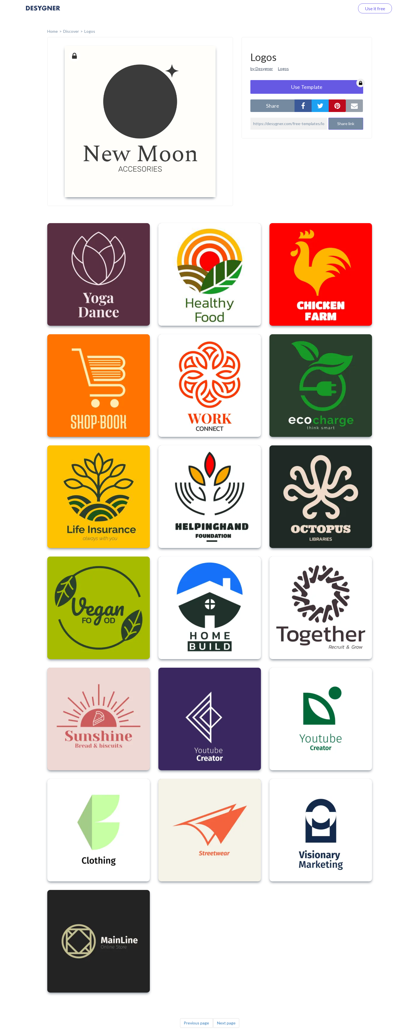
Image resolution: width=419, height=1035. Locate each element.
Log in (341, 8)
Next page (226, 1022)
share (272, 106)
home (52, 31)
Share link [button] (345, 123)
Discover (71, 31)
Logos (89, 31)
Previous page (196, 1022)
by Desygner (261, 68)
